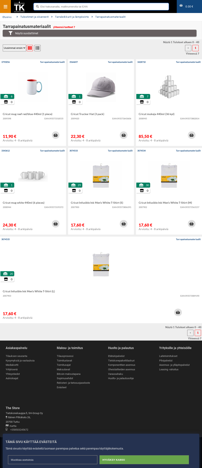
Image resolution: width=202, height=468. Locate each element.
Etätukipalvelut (116, 356)
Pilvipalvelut (165, 360)
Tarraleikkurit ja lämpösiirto (70, 16)
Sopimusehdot (65, 378)
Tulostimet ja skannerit (33, 16)
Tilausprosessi (65, 356)
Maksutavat (63, 369)
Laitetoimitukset (168, 356)
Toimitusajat (64, 364)
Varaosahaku (115, 373)
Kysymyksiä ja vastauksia (20, 360)
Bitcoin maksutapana (68, 373)
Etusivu (7, 17)
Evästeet (61, 387)
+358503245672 (17, 430)
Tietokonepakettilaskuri (121, 360)
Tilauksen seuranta (16, 356)
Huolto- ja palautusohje (121, 378)
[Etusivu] (19, 11)
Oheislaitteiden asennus (121, 369)
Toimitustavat (64, 360)
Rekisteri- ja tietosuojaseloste (73, 382)
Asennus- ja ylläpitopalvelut (174, 364)
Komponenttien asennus (121, 364)
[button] (55, 135)
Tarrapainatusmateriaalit (109, 16)
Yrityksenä (12, 369)
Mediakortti (12, 364)
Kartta (11, 426)
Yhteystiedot (13, 373)
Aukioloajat (12, 378)
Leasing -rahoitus (169, 369)
